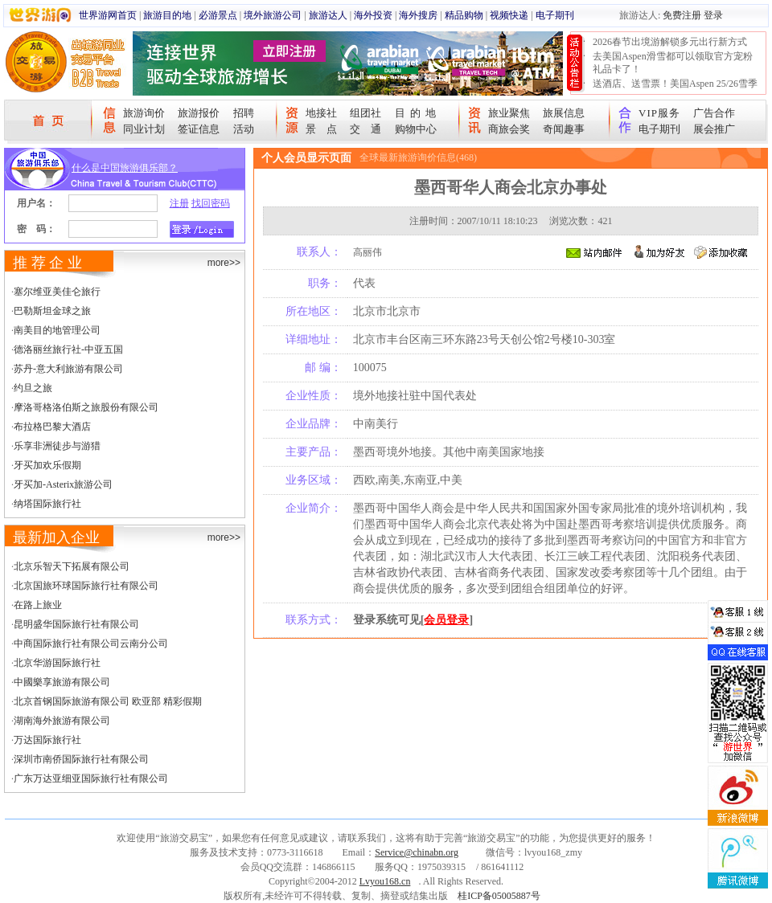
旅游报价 (199, 113)
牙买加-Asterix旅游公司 (63, 484)
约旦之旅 (33, 388)
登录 (713, 15)
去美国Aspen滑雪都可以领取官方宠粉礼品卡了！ (673, 63)
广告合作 (714, 113)
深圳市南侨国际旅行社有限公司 (81, 759)
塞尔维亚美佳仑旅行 (57, 291)
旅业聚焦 (509, 113)
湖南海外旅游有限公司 (62, 720)
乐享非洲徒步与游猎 (57, 446)
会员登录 (446, 620)
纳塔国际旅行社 (47, 503)
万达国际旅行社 (47, 740)
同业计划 (144, 129)
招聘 (243, 113)
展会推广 (714, 129)
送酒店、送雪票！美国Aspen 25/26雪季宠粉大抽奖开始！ (675, 90)
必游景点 (218, 15)
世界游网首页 (108, 15)
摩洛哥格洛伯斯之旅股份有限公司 (86, 407)
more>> (223, 262)
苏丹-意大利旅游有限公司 (68, 368)
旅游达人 (328, 15)
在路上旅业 (38, 605)
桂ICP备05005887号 (499, 895)
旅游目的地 (167, 15)
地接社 (321, 113)
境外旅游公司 (273, 15)
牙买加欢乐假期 (47, 465)
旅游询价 (144, 113)
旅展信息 (564, 113)
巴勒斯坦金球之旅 (52, 311)
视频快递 (509, 15)
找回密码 (210, 203)
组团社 (365, 113)
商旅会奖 (509, 129)
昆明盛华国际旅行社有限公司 (76, 624)
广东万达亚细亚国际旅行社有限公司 (91, 778)
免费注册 (682, 15)
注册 (179, 203)
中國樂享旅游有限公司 (62, 682)
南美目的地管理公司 (57, 330)
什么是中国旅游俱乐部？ (125, 168)
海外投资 (373, 15)
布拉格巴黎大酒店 (52, 426)
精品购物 (464, 15)
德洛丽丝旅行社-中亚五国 (68, 349)
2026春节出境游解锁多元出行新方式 (670, 41)
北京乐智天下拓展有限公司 (71, 566)
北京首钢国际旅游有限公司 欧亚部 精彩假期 (108, 701)
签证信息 (199, 129)
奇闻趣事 (564, 129)
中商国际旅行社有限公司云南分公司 (91, 643)
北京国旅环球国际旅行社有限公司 (86, 585)
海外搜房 (418, 15)
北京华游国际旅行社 (57, 662)
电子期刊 (555, 15)
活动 (243, 129)
